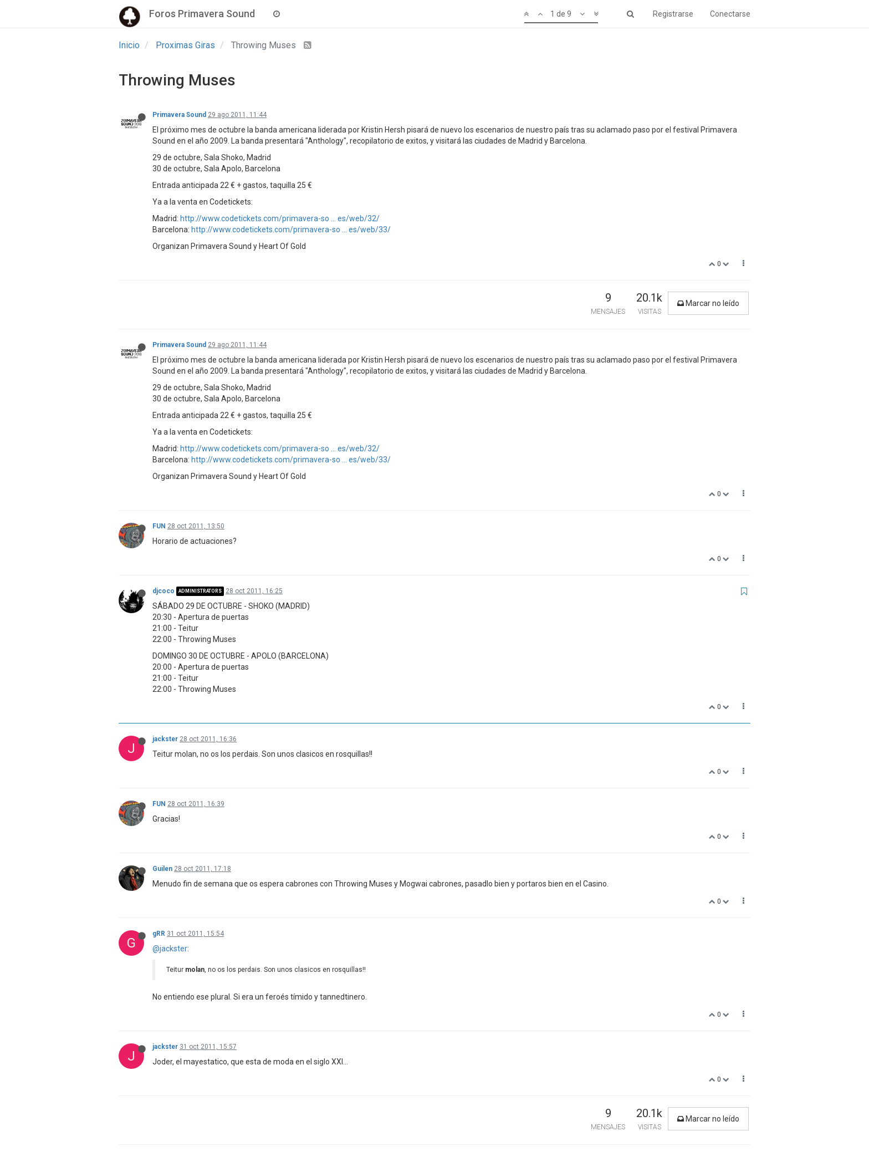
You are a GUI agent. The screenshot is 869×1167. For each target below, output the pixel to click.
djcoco (163, 591)
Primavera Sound (179, 115)
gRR (158, 933)
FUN (159, 526)
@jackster (169, 948)
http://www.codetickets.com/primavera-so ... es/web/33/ (291, 229)
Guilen (162, 869)
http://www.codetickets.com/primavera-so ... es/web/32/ (280, 218)
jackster (165, 739)
